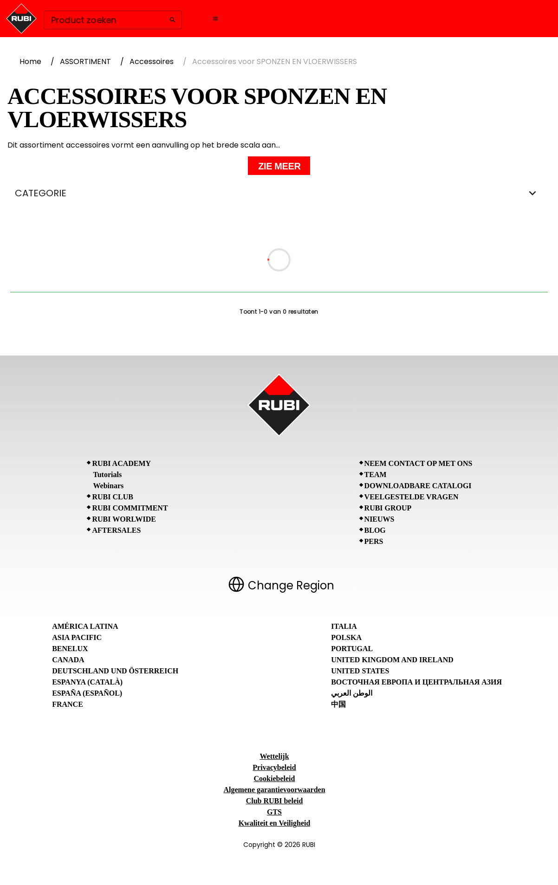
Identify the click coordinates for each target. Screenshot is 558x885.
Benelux (70, 648)
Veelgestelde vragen (411, 497)
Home (30, 61)
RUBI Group (388, 508)
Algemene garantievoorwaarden (274, 790)
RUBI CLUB (112, 497)
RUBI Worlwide (124, 519)
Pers (373, 541)
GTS (274, 812)
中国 (338, 704)
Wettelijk (274, 756)
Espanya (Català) (87, 682)
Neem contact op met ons (418, 463)
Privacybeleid (274, 767)
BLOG (375, 530)
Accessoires (152, 61)
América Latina (85, 626)
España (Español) (87, 693)
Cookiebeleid (274, 778)
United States (360, 671)
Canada (68, 660)
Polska (346, 637)
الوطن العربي (351, 693)
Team (375, 474)
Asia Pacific (77, 637)
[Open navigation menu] (215, 18)
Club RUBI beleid (274, 801)
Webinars (108, 486)
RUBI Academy (121, 463)
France (67, 704)
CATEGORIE (279, 193)
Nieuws (379, 519)
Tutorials (107, 474)
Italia (344, 626)
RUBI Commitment (130, 508)
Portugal (352, 648)
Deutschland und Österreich (115, 671)
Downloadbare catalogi (418, 486)
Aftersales (116, 530)
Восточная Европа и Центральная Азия (416, 682)
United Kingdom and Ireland (392, 660)
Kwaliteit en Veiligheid (275, 823)
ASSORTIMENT (85, 61)
